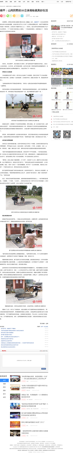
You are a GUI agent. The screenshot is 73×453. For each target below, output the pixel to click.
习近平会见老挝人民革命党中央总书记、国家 (62, 54)
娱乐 (4, 394)
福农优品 (28, 408)
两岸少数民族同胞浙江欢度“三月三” (33, 422)
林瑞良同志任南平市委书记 (7, 338)
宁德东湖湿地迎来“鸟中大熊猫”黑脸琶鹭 (56, 86)
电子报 (37, 1)
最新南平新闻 (70, 21)
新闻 (6, 1)
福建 (11, 1)
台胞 (27, 381)
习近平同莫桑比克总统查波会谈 (59, 51)
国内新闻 (23, 399)
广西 (27, 399)
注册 (62, 1)
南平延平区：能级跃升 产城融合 (8, 328)
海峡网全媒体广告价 (26, 450)
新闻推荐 (3, 376)
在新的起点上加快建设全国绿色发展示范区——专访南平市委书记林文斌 (17, 342)
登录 (28, 360)
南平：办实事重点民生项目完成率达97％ (10, 336)
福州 (15, 1)
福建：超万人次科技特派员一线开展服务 (67, 109)
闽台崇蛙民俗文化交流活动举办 (8, 347)
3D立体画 (46, 326)
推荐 (4, 380)
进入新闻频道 (70, 44)
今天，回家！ (55, 58)
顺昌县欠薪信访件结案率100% (59, 34)
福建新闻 (23, 390)
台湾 (24, 1)
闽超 (31, 408)
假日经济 (30, 399)
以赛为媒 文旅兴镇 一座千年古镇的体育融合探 (67, 26)
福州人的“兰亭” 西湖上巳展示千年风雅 (68, 86)
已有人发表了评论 (43, 350)
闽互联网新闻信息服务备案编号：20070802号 (51, 446)
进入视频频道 (70, 88)
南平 (37, 22)
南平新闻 (19, 6)
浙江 (27, 425)
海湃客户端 (69, 1)
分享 (22, 16)
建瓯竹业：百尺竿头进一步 (58, 36)
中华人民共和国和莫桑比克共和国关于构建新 (62, 56)
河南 (27, 435)
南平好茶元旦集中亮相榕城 (7, 332)
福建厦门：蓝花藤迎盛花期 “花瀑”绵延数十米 (56, 76)
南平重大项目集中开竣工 (6, 334)
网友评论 (4, 350)
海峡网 (1, 1)
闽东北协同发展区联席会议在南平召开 (9, 345)
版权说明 (19, 450)
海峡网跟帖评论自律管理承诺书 (49, 450)
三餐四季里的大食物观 (57, 48)
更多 (43, 1)
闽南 (20, 1)
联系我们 (32, 450)
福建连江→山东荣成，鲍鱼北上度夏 (67, 76)
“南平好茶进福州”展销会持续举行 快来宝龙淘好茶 (12, 330)
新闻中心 (11, 6)
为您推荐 (28, 15)
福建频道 (15, 6)
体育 (4, 397)
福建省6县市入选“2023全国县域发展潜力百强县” (56, 109)
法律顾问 (36, 450)
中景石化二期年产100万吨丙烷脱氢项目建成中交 (56, 100)
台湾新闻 (23, 381)
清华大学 (28, 390)
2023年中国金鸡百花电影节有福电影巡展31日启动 (67, 100)
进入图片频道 (70, 64)
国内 (28, 1)
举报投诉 (40, 450)
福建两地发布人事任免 (57, 60)
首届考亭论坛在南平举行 (6, 340)
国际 (33, 1)
